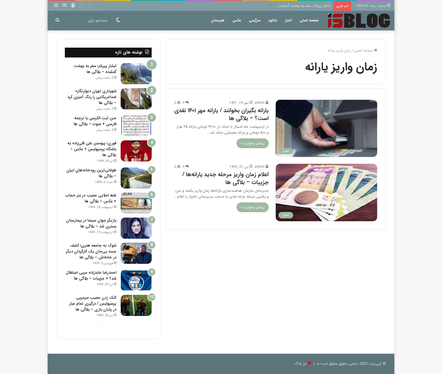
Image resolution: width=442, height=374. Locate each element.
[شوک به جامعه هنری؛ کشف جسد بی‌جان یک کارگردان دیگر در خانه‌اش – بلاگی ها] (136, 253)
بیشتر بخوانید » (252, 143)
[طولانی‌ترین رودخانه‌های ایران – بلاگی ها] (136, 178)
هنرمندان (217, 20)
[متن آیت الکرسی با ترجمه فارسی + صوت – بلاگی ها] (136, 125)
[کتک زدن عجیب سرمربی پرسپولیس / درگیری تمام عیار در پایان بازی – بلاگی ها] (136, 305)
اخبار (288, 20)
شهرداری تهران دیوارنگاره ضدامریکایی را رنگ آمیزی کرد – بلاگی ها (91, 97)
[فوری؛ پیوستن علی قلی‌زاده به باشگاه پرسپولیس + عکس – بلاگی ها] (136, 150)
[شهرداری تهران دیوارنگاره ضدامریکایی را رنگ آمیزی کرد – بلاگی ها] (136, 98)
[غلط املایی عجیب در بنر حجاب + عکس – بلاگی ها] (136, 203)
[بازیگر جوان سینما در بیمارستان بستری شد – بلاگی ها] (136, 228)
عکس (236, 20)
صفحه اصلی (309, 20)
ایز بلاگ (300, 364)
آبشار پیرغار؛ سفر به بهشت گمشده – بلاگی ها (296, 6)
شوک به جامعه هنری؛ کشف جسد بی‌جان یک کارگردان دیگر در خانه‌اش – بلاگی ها (91, 251)
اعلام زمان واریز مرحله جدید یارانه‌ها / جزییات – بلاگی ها (225, 178)
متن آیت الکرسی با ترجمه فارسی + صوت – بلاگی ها (95, 121)
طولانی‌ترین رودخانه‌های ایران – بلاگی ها (91, 173)
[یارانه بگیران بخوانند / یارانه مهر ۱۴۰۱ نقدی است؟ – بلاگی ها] (326, 128)
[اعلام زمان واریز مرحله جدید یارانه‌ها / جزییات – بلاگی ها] (326, 192)
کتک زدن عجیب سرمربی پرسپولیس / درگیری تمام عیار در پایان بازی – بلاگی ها (92, 304)
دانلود (272, 20)
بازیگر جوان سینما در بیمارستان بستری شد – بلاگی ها (91, 223)
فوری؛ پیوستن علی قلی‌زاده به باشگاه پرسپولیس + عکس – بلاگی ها (91, 149)
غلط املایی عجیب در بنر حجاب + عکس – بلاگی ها (90, 198)
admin (259, 102)
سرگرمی (254, 20)
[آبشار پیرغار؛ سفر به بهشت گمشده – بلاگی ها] (136, 73)
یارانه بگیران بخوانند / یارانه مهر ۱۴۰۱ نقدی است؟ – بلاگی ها (221, 114)
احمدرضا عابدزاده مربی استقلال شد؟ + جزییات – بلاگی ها (91, 275)
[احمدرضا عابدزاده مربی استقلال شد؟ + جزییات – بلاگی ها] (136, 280)
